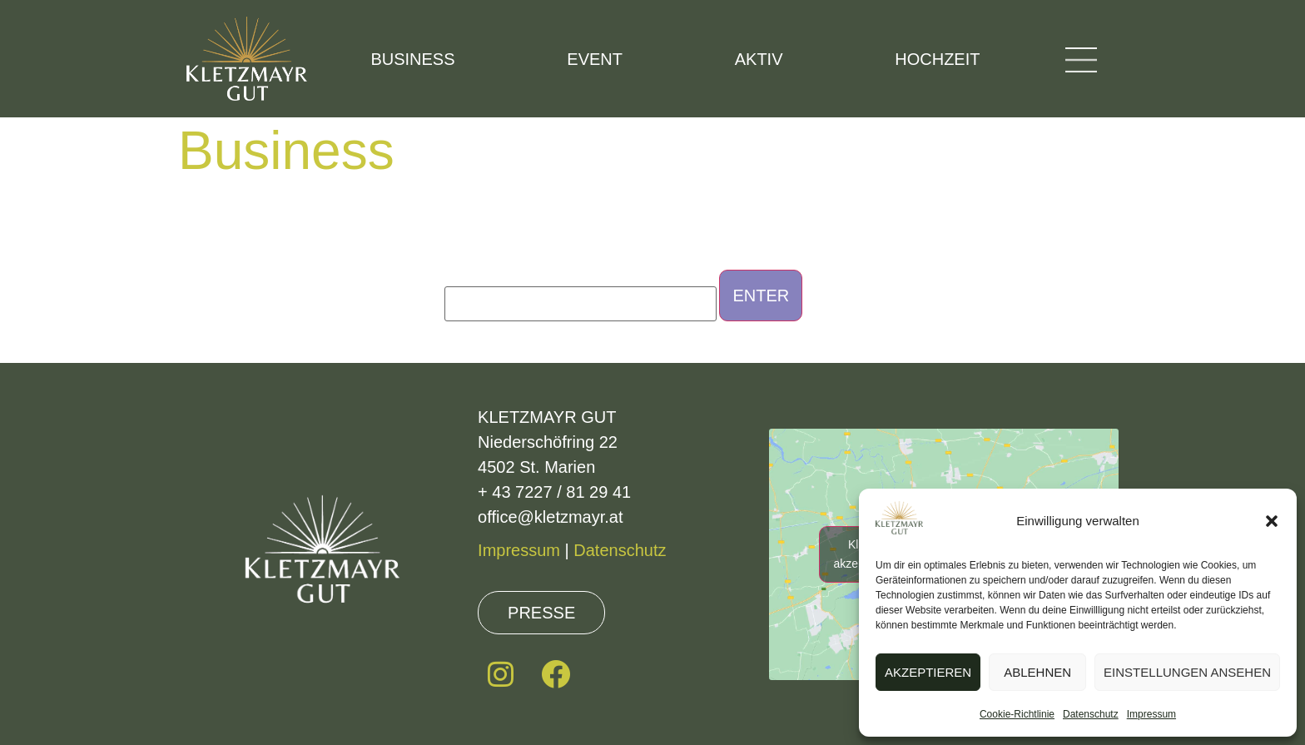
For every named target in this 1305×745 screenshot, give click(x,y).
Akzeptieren (928, 672)
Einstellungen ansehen (1187, 672)
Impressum (1151, 714)
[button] (1271, 521)
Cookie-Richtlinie (1017, 714)
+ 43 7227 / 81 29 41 (554, 492)
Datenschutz (1091, 714)
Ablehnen (1037, 672)
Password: (580, 295)
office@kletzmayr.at (550, 517)
